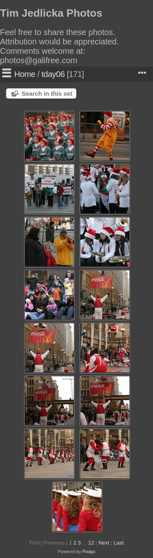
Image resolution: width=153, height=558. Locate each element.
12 (91, 543)
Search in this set (47, 93)
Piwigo (88, 551)
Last (118, 543)
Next (103, 543)
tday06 (53, 74)
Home (24, 74)
